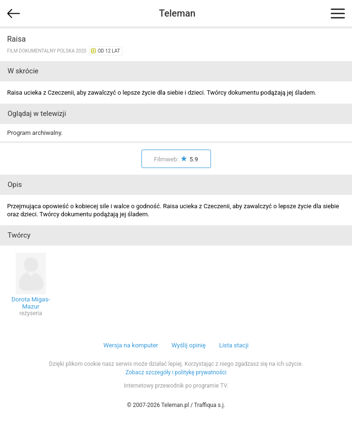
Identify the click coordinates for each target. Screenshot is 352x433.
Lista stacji (234, 345)
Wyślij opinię (188, 345)
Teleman (177, 13)
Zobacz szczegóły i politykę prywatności (176, 372)
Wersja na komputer (131, 345)
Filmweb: (176, 159)
